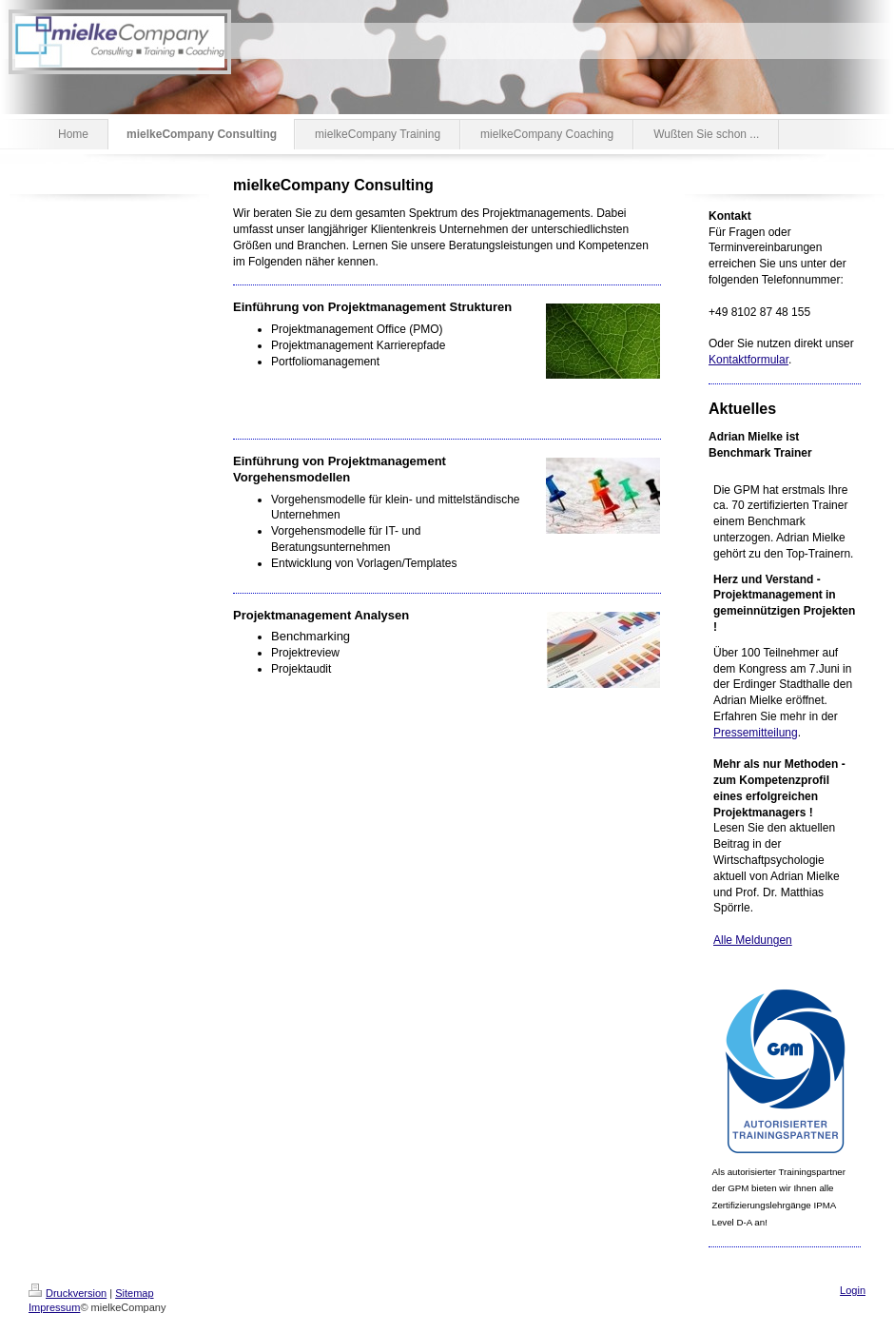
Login (852, 1290)
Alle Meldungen (752, 940)
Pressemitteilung (755, 732)
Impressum (54, 1307)
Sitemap (134, 1293)
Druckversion (68, 1293)
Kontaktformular (748, 359)
